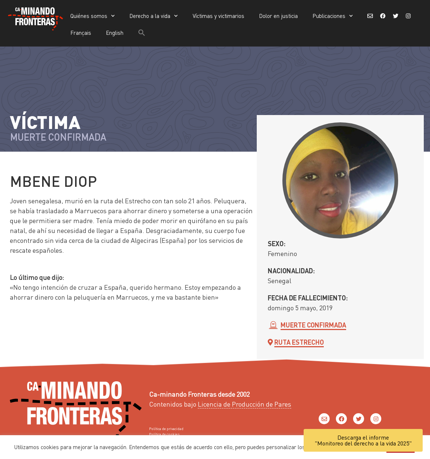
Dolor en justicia (278, 15)
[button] (142, 32)
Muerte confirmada (313, 325)
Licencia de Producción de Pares (244, 404)
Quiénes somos (92, 16)
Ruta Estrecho (299, 342)
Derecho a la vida (153, 16)
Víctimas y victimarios (218, 15)
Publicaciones (332, 16)
